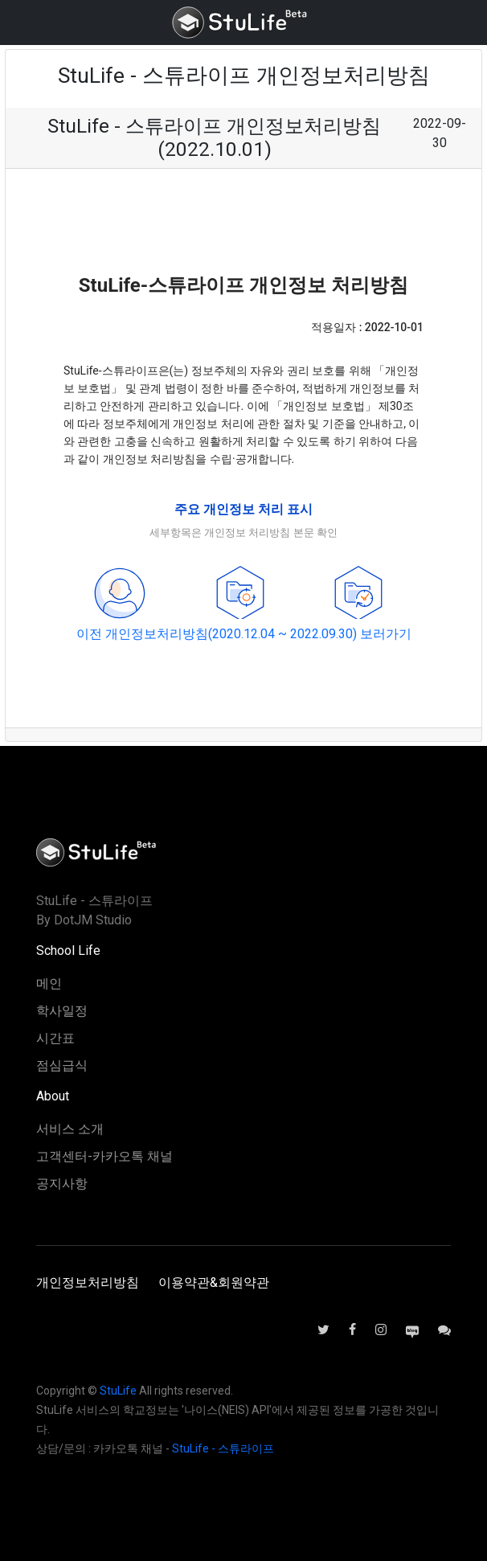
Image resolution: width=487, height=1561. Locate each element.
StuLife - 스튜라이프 (223, 1448)
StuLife (118, 1390)
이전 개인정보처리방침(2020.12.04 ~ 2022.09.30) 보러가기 (243, 633)
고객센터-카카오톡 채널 (104, 1156)
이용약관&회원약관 (213, 1282)
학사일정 (62, 1010)
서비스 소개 (70, 1129)
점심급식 (62, 1065)
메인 (49, 983)
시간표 (55, 1038)
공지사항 (62, 1183)
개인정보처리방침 (87, 1282)
